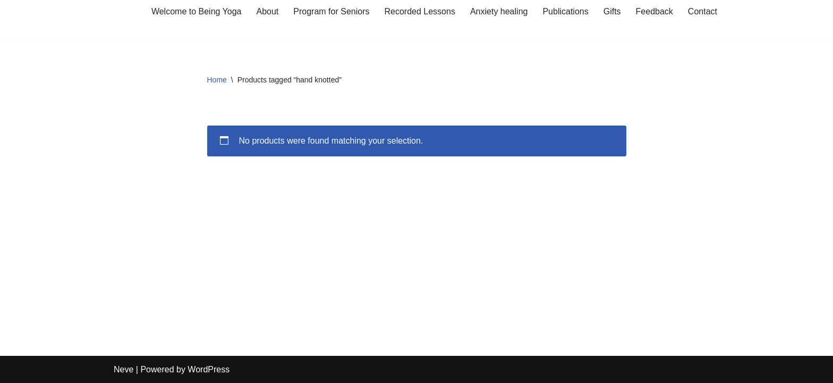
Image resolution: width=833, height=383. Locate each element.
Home (217, 80)
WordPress (209, 369)
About (268, 11)
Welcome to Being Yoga (196, 11)
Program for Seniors (331, 11)
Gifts (612, 11)
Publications (565, 11)
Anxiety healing (499, 11)
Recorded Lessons (419, 11)
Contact (702, 11)
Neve (123, 369)
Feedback (654, 11)
